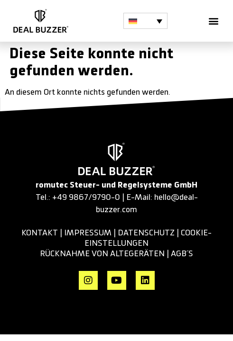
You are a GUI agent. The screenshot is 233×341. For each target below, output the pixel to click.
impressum (88, 233)
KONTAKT (39, 233)
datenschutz (146, 233)
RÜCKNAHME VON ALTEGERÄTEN (103, 254)
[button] (145, 21)
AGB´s (182, 254)
